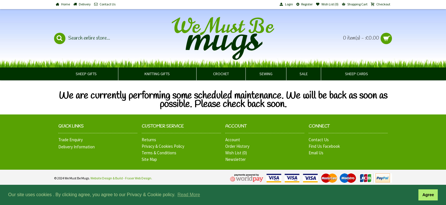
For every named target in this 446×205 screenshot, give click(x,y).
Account (232, 139)
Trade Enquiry (70, 139)
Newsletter (235, 159)
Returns (149, 139)
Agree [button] (428, 194)
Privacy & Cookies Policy (163, 146)
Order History (237, 146)
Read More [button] (188, 194)
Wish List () (236, 152)
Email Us (316, 152)
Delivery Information (76, 146)
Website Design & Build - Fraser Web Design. (121, 178)
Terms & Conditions (159, 152)
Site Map (149, 159)
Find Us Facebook (324, 146)
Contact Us (319, 139)
